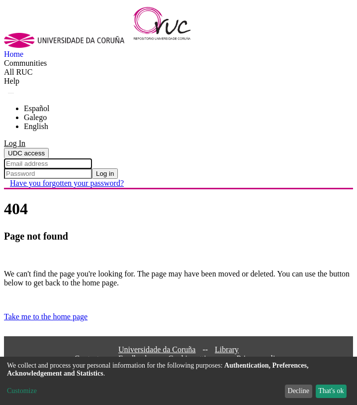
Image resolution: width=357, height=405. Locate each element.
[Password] (48, 173)
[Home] (168, 45)
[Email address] (48, 163)
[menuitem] (18, 72)
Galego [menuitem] (35, 117)
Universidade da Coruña (157, 349)
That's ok (331, 391)
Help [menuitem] (11, 81)
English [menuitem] (36, 126)
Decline (299, 391)
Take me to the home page (46, 316)
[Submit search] (11, 93)
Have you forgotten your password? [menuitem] (67, 183)
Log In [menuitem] (14, 143)
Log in (105, 173)
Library (227, 349)
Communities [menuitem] (25, 63)
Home (13, 54)
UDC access (26, 153)
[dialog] (178, 381)
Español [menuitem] (37, 108)
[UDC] (67, 45)
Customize (22, 391)
